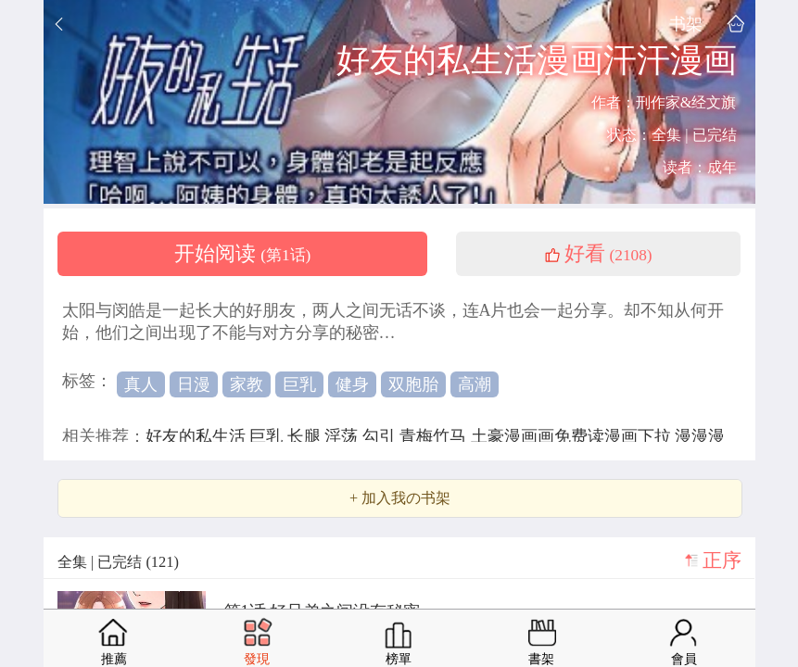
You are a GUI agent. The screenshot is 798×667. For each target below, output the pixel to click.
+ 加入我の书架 (399, 498)
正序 (722, 560)
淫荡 (343, 436)
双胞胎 (413, 384)
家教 (246, 384)
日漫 (193, 384)
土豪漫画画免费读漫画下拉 (573, 436)
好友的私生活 (198, 436)
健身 (352, 384)
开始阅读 (242, 254)
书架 (686, 23)
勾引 (381, 436)
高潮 (474, 384)
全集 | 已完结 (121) (118, 562)
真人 (141, 384)
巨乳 (299, 384)
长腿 (306, 436)
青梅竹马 (435, 436)
